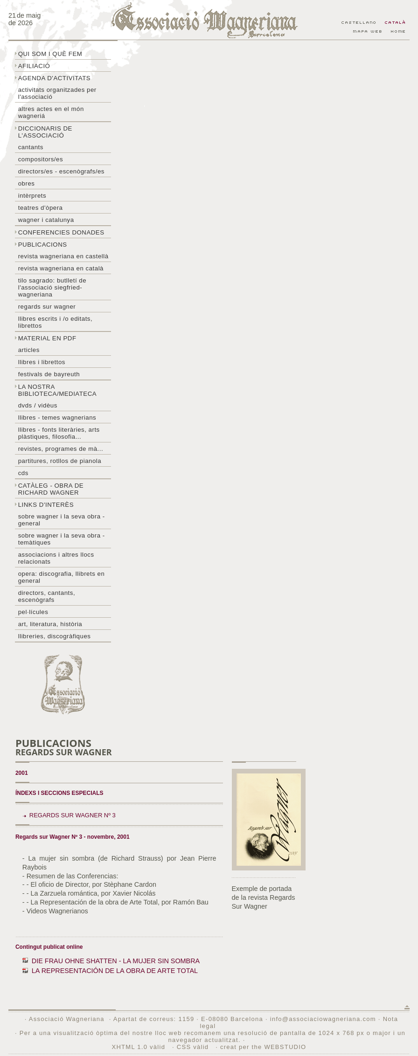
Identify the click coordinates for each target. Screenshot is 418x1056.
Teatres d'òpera (40, 207)
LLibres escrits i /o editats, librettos (55, 322)
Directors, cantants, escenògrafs (46, 596)
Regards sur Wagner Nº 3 (72, 815)
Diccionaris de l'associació (45, 132)
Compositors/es (40, 159)
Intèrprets (32, 195)
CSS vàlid (194, 1046)
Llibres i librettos (41, 362)
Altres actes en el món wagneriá (51, 112)
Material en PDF (47, 338)
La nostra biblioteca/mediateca (57, 390)
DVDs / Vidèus (37, 405)
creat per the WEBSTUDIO (263, 1046)
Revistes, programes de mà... (61, 448)
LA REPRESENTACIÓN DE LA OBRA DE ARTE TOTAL (115, 970)
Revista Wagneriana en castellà (63, 256)
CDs (23, 472)
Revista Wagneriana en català (61, 268)
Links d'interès (46, 504)
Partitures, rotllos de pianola (59, 460)
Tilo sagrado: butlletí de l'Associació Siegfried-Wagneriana (52, 287)
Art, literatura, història (50, 624)
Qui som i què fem (50, 53)
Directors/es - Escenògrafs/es (61, 171)
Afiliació (34, 65)
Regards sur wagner (47, 306)
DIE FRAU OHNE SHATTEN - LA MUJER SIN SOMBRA (116, 961)
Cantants (30, 147)
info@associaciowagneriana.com (323, 1018)
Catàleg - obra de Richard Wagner (51, 489)
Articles (29, 349)
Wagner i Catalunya (46, 219)
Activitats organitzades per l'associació (57, 93)
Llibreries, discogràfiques (54, 636)
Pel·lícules (33, 611)
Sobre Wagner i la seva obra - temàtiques (61, 539)
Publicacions (42, 244)
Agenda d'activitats (54, 78)
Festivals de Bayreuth (49, 374)
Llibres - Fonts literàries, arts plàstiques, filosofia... (59, 433)
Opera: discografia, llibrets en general (61, 577)
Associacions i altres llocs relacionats (56, 558)
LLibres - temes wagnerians (57, 417)
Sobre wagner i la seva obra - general (61, 520)
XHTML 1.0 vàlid (140, 1046)
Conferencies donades (61, 232)
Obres (26, 183)
